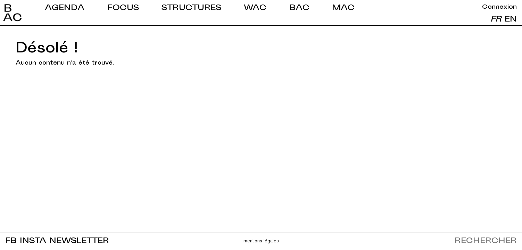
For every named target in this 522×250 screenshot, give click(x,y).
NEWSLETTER (79, 241)
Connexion (499, 7)
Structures (191, 8)
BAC (299, 8)
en (511, 20)
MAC (343, 8)
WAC (255, 8)
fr (496, 20)
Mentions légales (261, 240)
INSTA (33, 241)
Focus (123, 8)
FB (11, 241)
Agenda (64, 8)
